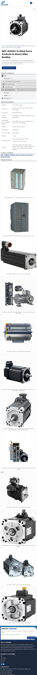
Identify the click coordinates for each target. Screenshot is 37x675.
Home (3, 46)
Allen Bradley (9, 46)
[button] (31, 3)
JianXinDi (4, 5)
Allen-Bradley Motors (19, 46)
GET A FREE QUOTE (32, 637)
